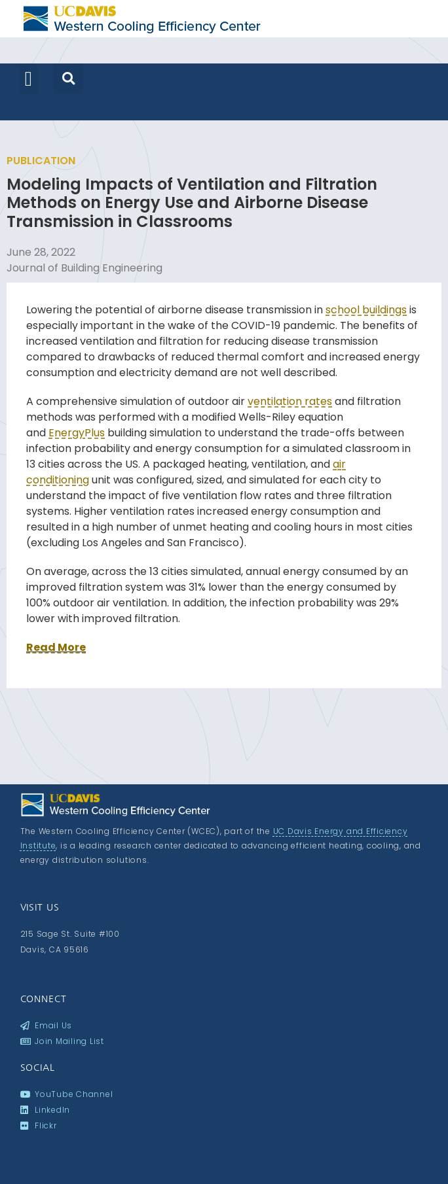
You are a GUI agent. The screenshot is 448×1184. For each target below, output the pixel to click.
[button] (28, 78)
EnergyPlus (76, 432)
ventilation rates (290, 401)
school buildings (366, 309)
